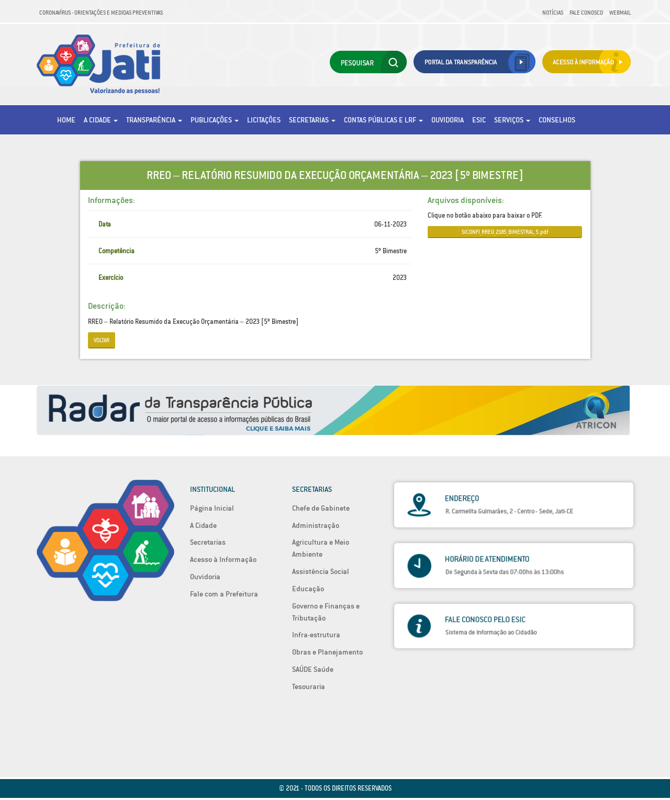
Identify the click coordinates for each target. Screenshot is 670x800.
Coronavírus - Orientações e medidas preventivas (101, 12)
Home (66, 120)
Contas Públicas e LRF (383, 120)
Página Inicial (212, 508)
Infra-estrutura (316, 634)
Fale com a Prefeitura (224, 594)
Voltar (101, 340)
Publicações (215, 120)
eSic (479, 120)
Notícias (552, 12)
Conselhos (557, 120)
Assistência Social (320, 571)
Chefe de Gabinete (321, 508)
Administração (315, 525)
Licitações (264, 120)
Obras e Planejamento (327, 652)
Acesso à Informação (223, 559)
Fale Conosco (586, 12)
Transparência (154, 120)
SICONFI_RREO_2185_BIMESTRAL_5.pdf (505, 231)
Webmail (620, 12)
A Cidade (101, 120)
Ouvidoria (447, 120)
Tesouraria (308, 686)
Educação (308, 588)
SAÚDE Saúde (312, 669)
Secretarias (312, 120)
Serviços (512, 120)
